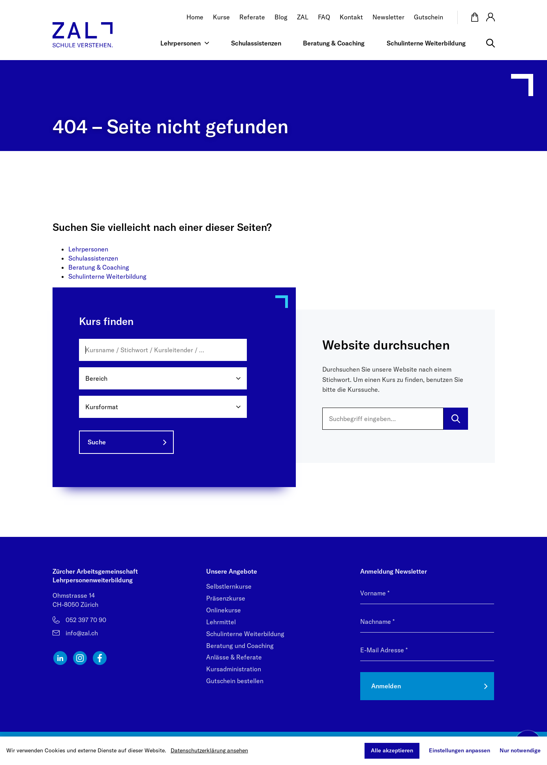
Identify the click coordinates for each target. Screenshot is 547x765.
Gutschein (428, 17)
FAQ (324, 17)
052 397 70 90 (86, 620)
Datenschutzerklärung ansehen (209, 750)
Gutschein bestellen (234, 681)
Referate (252, 17)
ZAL (302, 17)
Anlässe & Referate (234, 657)
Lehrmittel (221, 622)
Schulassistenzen (256, 43)
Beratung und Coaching (240, 646)
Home (194, 17)
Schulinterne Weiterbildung (426, 43)
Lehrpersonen (180, 43)
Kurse (221, 17)
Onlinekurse (223, 610)
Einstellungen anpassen (459, 750)
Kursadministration (233, 669)
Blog (281, 17)
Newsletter (388, 17)
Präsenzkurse (225, 598)
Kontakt (351, 17)
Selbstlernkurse (229, 586)
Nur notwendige (520, 750)
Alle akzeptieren (392, 750)
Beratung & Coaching (334, 43)
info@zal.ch (82, 633)
